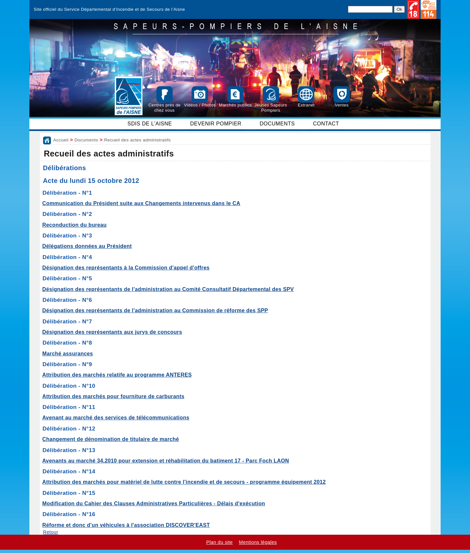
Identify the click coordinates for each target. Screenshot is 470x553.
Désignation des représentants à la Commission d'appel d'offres (126, 267)
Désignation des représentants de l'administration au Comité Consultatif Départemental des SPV (168, 289)
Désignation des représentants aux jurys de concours (112, 332)
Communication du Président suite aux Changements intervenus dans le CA (141, 203)
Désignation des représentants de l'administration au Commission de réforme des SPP (155, 310)
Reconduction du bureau (74, 225)
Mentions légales (258, 542)
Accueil (61, 140)
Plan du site (219, 542)
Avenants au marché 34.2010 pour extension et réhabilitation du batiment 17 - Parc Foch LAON (165, 461)
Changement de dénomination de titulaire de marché (110, 439)
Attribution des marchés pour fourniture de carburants (113, 396)
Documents (86, 140)
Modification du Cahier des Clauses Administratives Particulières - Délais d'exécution (153, 503)
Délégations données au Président (87, 246)
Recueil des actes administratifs (137, 140)
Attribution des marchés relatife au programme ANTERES (117, 375)
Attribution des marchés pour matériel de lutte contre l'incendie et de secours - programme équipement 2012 (184, 482)
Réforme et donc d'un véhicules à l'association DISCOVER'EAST (126, 525)
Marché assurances (67, 353)
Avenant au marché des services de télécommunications (116, 417)
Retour (50, 532)
